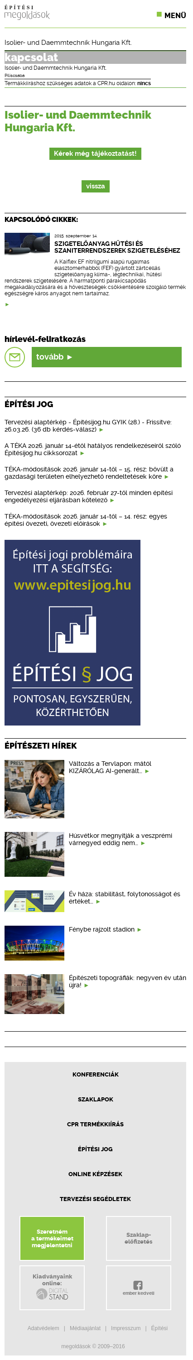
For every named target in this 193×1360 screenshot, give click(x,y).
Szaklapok (95, 1099)
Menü (175, 15)
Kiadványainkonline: (52, 1287)
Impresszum (125, 1328)
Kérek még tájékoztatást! (95, 154)
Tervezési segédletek (95, 1199)
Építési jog (95, 1149)
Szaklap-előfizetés (138, 1238)
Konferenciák (95, 1074)
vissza (95, 186)
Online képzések (95, 1174)
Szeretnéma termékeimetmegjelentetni (52, 1238)
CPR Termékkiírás (95, 1124)
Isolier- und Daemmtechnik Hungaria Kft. (68, 42)
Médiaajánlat (85, 1328)
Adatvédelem (43, 1328)
